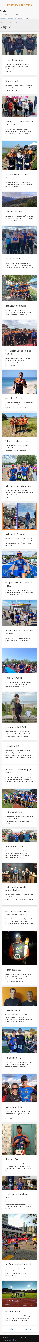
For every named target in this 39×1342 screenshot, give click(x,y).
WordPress (13, 1340)
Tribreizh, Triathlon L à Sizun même (18, 486)
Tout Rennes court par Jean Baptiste (18, 1264)
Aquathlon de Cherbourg (14, 258)
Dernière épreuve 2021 (13, 969)
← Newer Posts (10, 1329)
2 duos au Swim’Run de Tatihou (16, 441)
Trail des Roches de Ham (14, 1107)
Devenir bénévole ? (12, 746)
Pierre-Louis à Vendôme (14, 677)
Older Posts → (29, 1329)
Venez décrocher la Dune (14, 846)
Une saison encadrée (12, 1311)
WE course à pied (11, 81)
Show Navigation (31, 19)
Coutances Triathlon (19, 4)
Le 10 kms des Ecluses (13, 812)
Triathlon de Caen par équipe (15, 305)
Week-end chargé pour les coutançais (11, 19)
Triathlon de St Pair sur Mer (15, 534)
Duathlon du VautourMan (14, 211)
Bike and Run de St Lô (13, 1057)
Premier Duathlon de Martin (15, 60)
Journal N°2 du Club (6, 15)
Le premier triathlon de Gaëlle (16, 727)
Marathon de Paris (12, 1159)
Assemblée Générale (12, 1010)
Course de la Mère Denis (14, 398)
